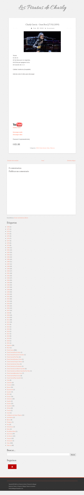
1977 (8, 245)
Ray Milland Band (11, 435)
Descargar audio (17, 136)
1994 (8, 284)
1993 (8, 282)
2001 (8, 301)
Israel (8, 417)
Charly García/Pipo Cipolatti (14, 382)
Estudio (9, 407)
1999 (8, 296)
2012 (8, 326)
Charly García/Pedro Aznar (13, 380)
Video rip (52, 152)
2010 (8, 322)
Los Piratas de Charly (42, 8)
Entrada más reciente (12, 165)
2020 (8, 345)
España (9, 405)
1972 (8, 233)
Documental (10, 394)
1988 (8, 270)
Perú (8, 428)
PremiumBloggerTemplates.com (16, 492)
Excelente (9, 410)
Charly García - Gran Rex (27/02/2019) (42, 26)
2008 (8, 317)
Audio (14, 132)
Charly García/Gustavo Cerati (14, 363)
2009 (8, 319)
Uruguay (9, 442)
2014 (8, 331)
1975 (8, 240)
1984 (8, 261)
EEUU (8, 398)
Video (19, 132)
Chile (8, 384)
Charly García (42, 152)
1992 (8, 280)
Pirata (34, 32)
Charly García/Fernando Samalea (15, 359)
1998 (8, 294)
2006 (8, 312)
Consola (9, 389)
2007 (8, 315)
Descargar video (17, 138)
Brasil (8, 352)
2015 (8, 333)
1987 (8, 268)
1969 (8, 231)
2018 (8, 340)
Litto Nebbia (10, 422)
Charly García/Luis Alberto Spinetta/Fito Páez (18, 375)
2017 (8, 338)
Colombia (9, 387)
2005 (8, 310)
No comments (50, 32)
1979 (8, 249)
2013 (8, 328)
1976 (8, 242)
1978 (8, 247)
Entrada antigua (71, 165)
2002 (8, 303)
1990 (8, 275)
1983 (8, 259)
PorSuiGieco (10, 431)
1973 (8, 236)
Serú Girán (9, 438)
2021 (8, 347)
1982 (8, 256)
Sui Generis (10, 440)
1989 (8, 273)
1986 (8, 266)
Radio (8, 433)
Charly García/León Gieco (13, 368)
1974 (8, 238)
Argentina (9, 349)
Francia (9, 415)
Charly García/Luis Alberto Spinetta (16, 373)
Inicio (42, 165)
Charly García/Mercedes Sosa (14, 377)
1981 (8, 254)
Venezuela (9, 445)
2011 (8, 324)
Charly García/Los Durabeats (14, 370)
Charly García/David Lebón (13, 356)
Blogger (34, 488)
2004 (8, 308)
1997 (8, 291)
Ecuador (9, 396)
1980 (8, 252)
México (8, 424)
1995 (8, 287)
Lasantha (33, 490)
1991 (8, 277)
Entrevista (9, 403)
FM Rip (8, 412)
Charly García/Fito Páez (13, 361)
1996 (8, 289)
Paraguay (9, 426)
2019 (37, 152)
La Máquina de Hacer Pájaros (14, 419)
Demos (9, 391)
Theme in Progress (17, 490)
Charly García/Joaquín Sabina (14, 366)
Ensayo (9, 401)
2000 (8, 298)
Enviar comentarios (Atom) (21, 222)
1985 (8, 263)
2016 (8, 335)
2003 (8, 305)
